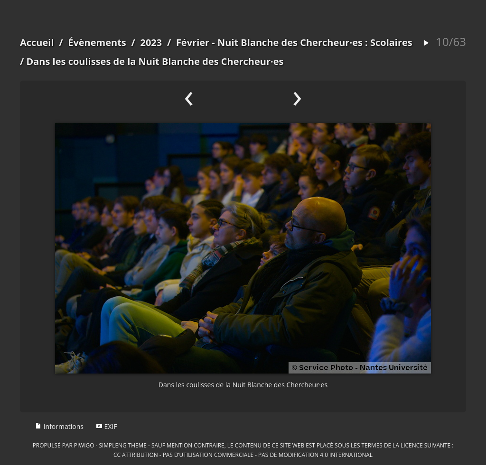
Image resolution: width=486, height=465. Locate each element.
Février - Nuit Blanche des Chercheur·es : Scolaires (294, 42)
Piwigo (84, 445)
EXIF (106, 426)
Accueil (37, 42)
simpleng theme (123, 445)
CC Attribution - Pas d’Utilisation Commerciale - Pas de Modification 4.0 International (243, 454)
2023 (151, 42)
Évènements (97, 42)
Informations (59, 426)
